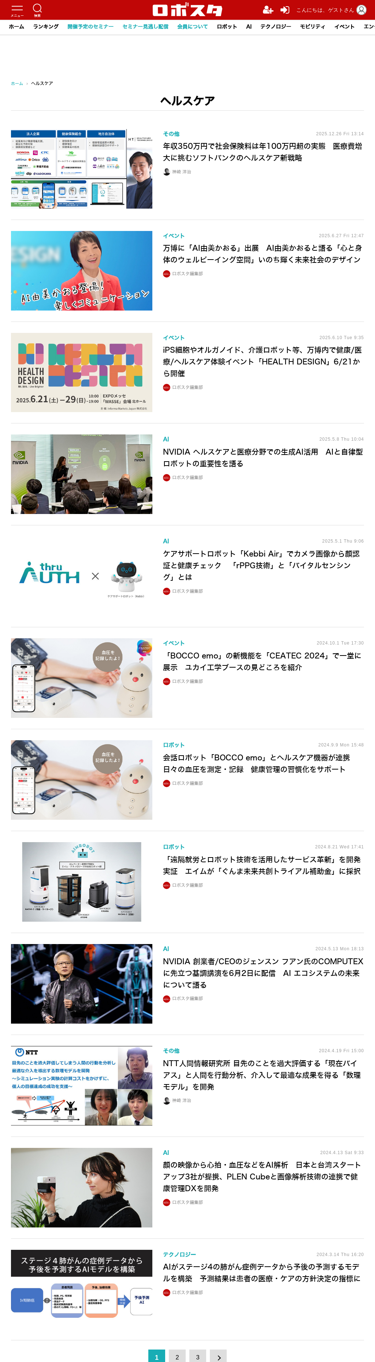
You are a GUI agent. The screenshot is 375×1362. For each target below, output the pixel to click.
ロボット (227, 27)
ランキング (46, 27)
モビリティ (313, 27)
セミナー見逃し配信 (145, 27)
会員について (192, 27)
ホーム (16, 27)
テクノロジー (275, 27)
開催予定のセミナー (90, 27)
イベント (344, 27)
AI (249, 27)
